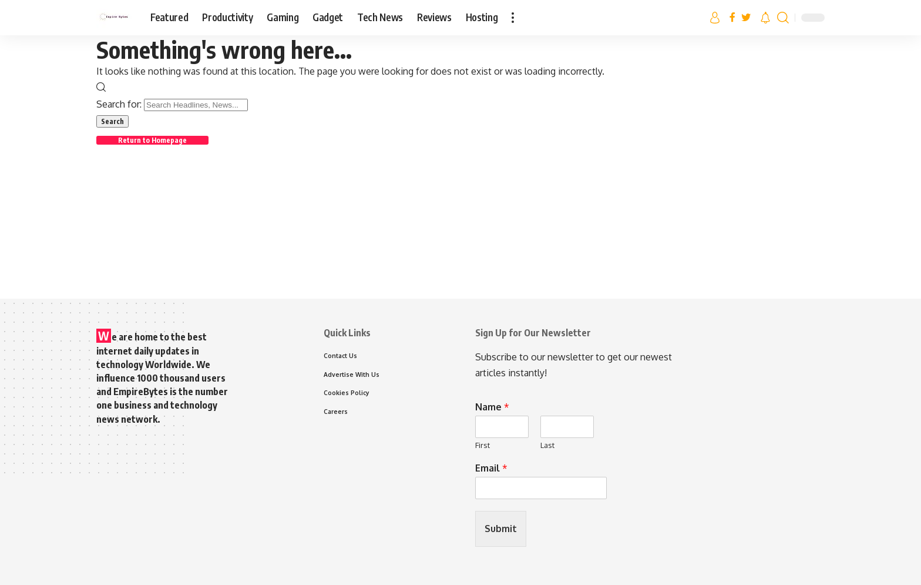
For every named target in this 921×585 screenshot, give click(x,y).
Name (492, 407)
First (482, 445)
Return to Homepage (154, 140)
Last (547, 445)
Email (491, 468)
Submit (501, 529)
